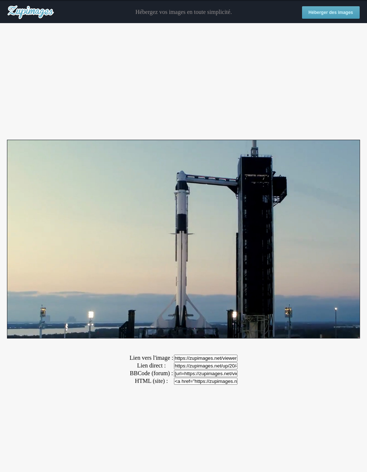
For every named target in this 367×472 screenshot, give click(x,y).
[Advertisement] (183, 81)
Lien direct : (151, 365)
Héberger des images (331, 12)
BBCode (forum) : (151, 373)
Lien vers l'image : (151, 358)
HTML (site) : (151, 381)
